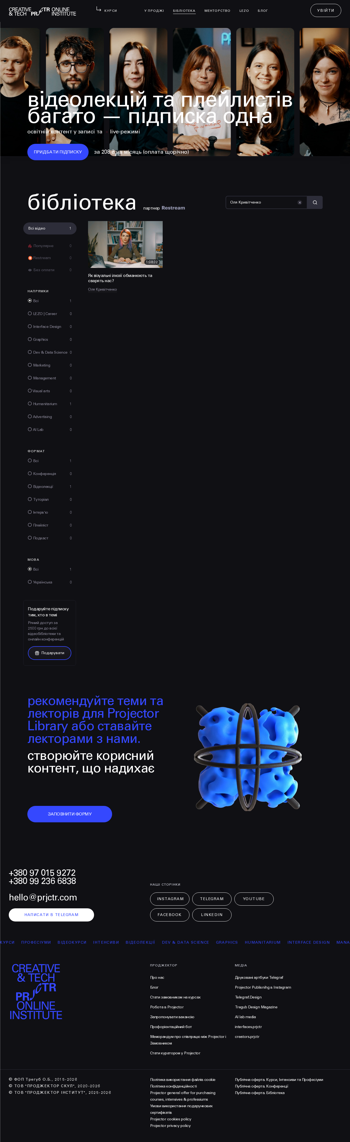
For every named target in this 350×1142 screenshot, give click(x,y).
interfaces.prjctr (248, 1026)
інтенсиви (111, 942)
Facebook (170, 914)
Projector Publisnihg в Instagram (263, 987)
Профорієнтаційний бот (171, 1026)
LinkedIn (212, 914)
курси (12, 942)
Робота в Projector (166, 1007)
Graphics (232, 942)
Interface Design (313, 942)
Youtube (254, 899)
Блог (265, 7)
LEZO (247, 7)
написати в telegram (51, 914)
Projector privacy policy (170, 1125)
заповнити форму (70, 814)
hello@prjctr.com (43, 897)
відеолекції (145, 942)
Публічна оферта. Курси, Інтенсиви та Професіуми (279, 1079)
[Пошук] (266, 202)
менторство (220, 7)
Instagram (170, 899)
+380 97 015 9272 (42, 873)
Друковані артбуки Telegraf (259, 977)
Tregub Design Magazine (256, 1007)
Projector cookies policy (170, 1119)
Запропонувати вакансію (172, 1017)
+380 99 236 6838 (42, 881)
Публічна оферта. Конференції (261, 1086)
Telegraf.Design (248, 997)
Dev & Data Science (190, 942)
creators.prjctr (247, 1036)
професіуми (41, 942)
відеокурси (77, 942)
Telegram (212, 899)
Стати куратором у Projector (175, 1053)
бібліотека (186, 7)
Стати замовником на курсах (175, 997)
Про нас (157, 977)
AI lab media (245, 1017)
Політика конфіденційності (173, 1086)
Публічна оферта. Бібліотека (260, 1093)
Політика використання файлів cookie (182, 1079)
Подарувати (49, 653)
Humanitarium (268, 942)
